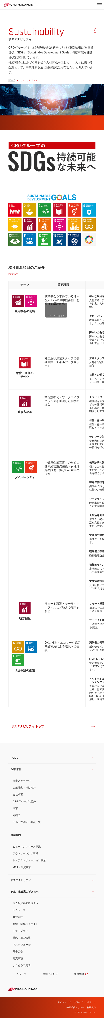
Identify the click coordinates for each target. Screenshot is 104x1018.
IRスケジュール (22, 944)
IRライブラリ (20, 930)
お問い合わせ (50, 974)
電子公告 (18, 951)
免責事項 (18, 958)
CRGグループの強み (24, 801)
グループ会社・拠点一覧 (27, 822)
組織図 (16, 815)
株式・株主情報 (22, 937)
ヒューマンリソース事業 (27, 846)
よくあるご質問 (22, 965)
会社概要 (18, 794)
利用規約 (91, 1007)
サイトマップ (64, 1002)
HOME (11, 80)
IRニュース (19, 910)
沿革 (15, 808)
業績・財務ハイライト (25, 923)
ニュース (21, 974)
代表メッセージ (22, 780)
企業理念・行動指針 (24, 787)
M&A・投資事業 (22, 867)
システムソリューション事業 (29, 860)
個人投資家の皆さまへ (25, 903)
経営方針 (18, 916)
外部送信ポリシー (75, 1007)
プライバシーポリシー (85, 1002)
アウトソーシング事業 (25, 853)
